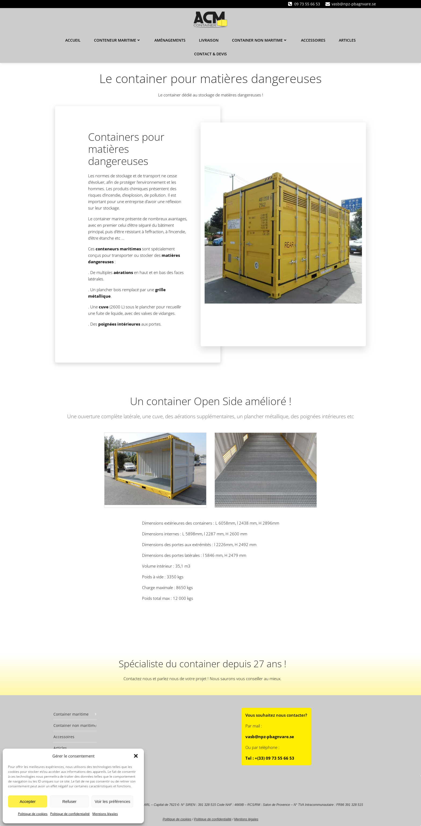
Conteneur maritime (117, 40)
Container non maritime (260, 40)
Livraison (209, 40)
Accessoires (313, 40)
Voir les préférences (112, 801)
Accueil (73, 40)
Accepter (27, 801)
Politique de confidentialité (70, 813)
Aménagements (170, 40)
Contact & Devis (210, 53)
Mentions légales (105, 813)
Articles (347, 40)
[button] (136, 756)
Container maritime (75, 714)
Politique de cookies (33, 813)
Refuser (69, 801)
